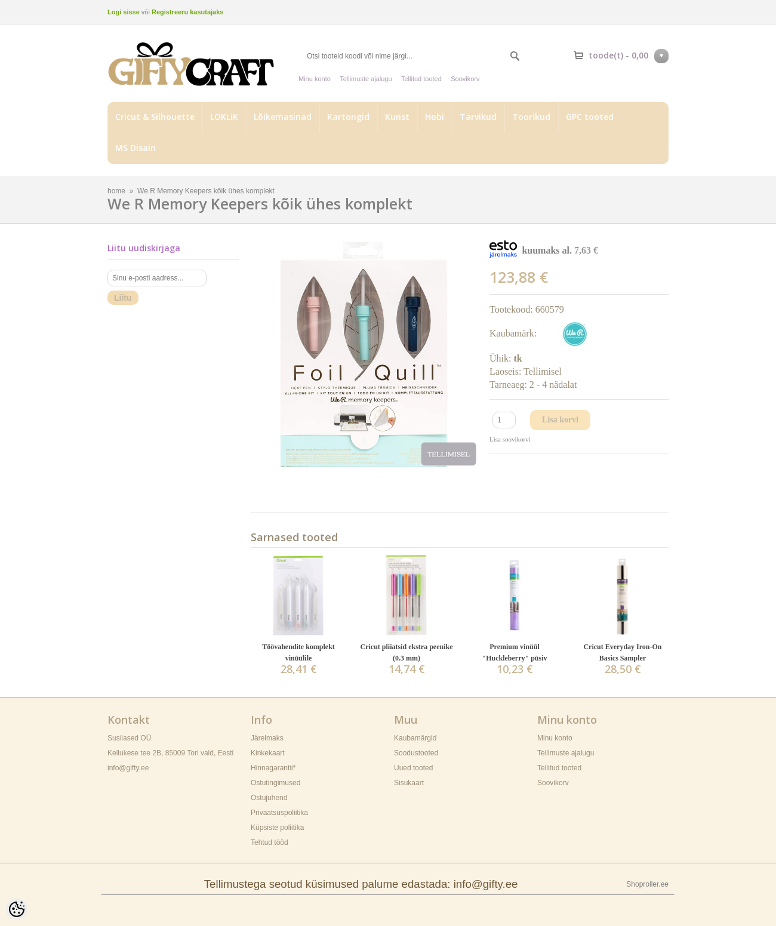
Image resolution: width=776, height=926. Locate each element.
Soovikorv (465, 78)
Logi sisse (123, 12)
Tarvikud (478, 116)
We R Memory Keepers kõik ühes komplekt (206, 191)
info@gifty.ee (128, 768)
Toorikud (531, 116)
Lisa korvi (560, 419)
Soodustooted (416, 753)
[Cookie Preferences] (16, 909)
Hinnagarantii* (273, 768)
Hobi (434, 116)
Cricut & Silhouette (155, 116)
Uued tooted (413, 768)
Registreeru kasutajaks (187, 12)
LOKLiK (224, 116)
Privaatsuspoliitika (279, 812)
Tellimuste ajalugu (366, 78)
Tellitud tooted (421, 78)
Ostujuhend (269, 798)
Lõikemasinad (283, 116)
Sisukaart (409, 783)
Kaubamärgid (415, 738)
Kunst (397, 116)
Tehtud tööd (269, 842)
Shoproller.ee (647, 884)
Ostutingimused (275, 783)
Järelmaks (267, 738)
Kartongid (348, 116)
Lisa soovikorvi (510, 439)
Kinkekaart (268, 753)
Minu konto (314, 78)
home (116, 191)
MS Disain (135, 147)
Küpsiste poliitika (277, 827)
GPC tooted (590, 116)
